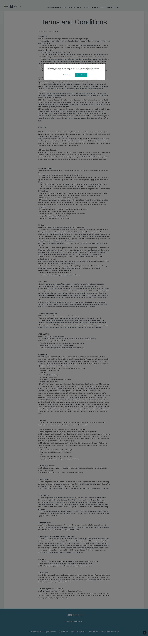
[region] (74, 72)
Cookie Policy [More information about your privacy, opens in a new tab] (90, 69)
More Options (67, 74)
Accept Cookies (81, 74)
